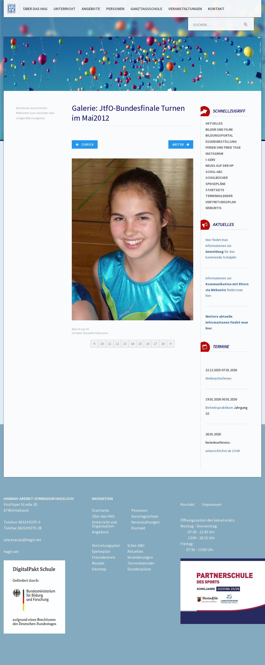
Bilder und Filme (219, 129)
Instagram (214, 153)
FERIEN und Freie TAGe (223, 147)
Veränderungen (140, 557)
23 (125, 343)
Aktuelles (214, 123)
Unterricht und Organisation (104, 524)
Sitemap (99, 568)
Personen (115, 8)
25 (140, 343)
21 (109, 343)
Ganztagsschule (146, 8)
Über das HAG (35, 8)
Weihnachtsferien (218, 378)
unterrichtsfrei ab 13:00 (223, 451)
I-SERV (210, 159)
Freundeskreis (103, 557)
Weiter (180, 144)
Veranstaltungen (185, 8)
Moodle (98, 563)
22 (117, 343)
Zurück (85, 144)
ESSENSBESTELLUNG (221, 141)
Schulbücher (217, 177)
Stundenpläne (139, 568)
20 (102, 343)
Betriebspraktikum (219, 407)
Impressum (211, 504)
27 (155, 343)
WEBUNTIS (213, 208)
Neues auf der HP (220, 165)
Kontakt (216, 8)
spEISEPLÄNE (215, 184)
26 (147, 343)
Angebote (91, 8)
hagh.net (11, 551)
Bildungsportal (219, 135)
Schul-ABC (136, 545)
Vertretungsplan (221, 202)
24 (132, 343)
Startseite (215, 190)
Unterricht (64, 8)
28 (163, 343)
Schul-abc (214, 172)
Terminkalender (219, 196)
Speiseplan (101, 551)
